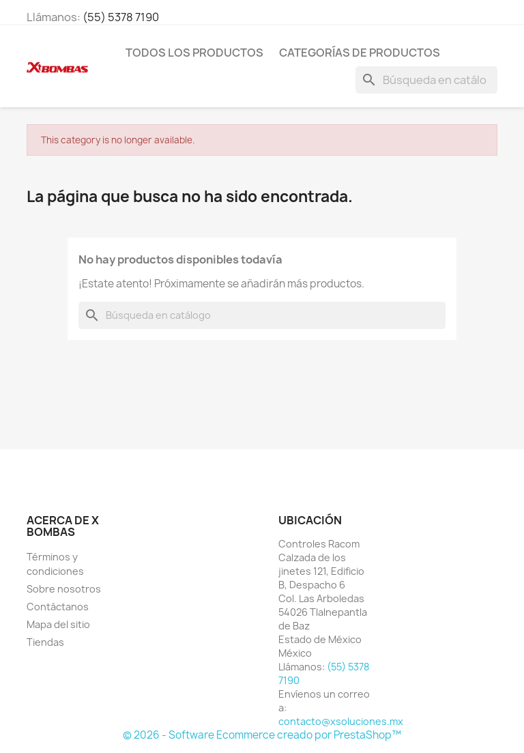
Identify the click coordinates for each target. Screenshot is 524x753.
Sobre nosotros (64, 588)
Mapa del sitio (58, 624)
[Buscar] (426, 80)
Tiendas (45, 642)
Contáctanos (58, 606)
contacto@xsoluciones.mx (340, 721)
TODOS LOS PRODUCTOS (194, 52)
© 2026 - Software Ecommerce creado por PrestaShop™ (262, 735)
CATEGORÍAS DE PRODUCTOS (359, 52)
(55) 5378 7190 (121, 17)
